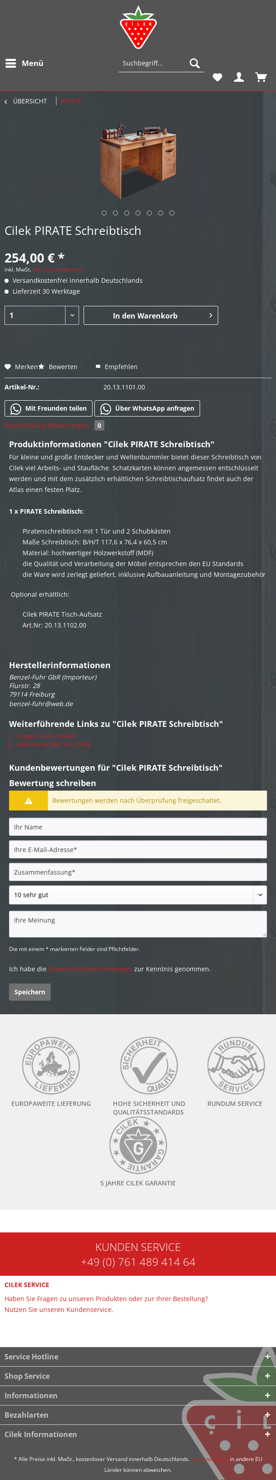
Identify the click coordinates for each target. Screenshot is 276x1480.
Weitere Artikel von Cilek (50, 744)
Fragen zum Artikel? (43, 735)
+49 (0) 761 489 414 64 (138, 1261)
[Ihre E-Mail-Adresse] (138, 849)
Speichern (29, 992)
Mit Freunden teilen (48, 408)
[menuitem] (24, 63)
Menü (24, 62)
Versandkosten (210, 1459)
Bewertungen (76, 425)
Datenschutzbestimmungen (90, 969)
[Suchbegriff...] (161, 63)
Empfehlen (116, 366)
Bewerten (59, 366)
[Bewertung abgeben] (138, 894)
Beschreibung (26, 425)
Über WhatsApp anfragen (147, 408)
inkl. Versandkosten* (58, 269)
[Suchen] (194, 63)
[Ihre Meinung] (138, 924)
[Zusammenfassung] (138, 872)
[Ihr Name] (138, 827)
